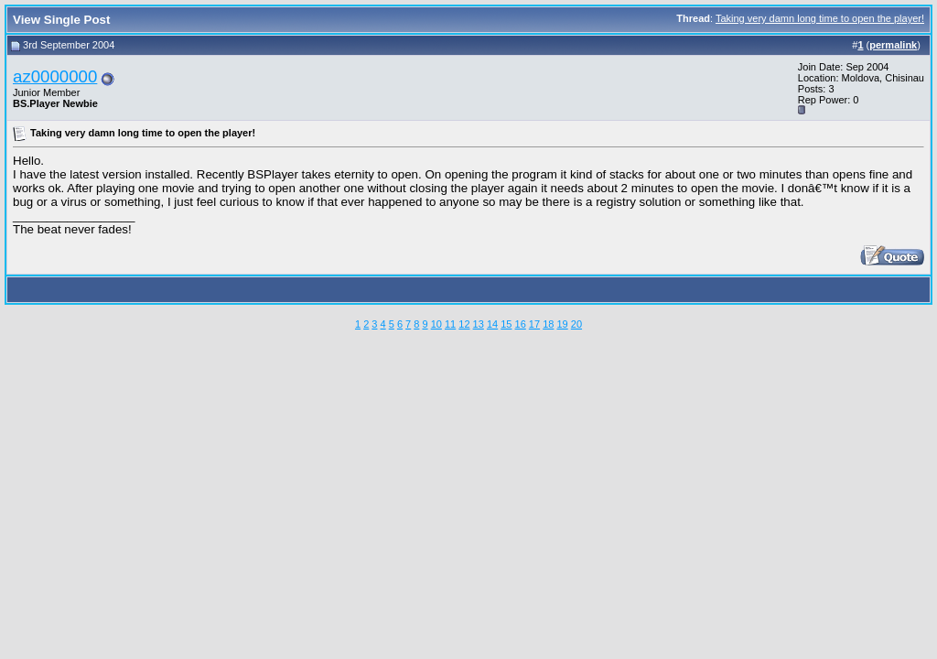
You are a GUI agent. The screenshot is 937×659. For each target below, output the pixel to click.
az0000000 (55, 76)
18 (548, 324)
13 (478, 324)
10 (436, 324)
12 (463, 324)
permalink (893, 44)
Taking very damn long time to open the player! (820, 18)
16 (520, 324)
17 (534, 324)
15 (506, 324)
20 (576, 324)
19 (561, 324)
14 (492, 324)
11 (450, 324)
